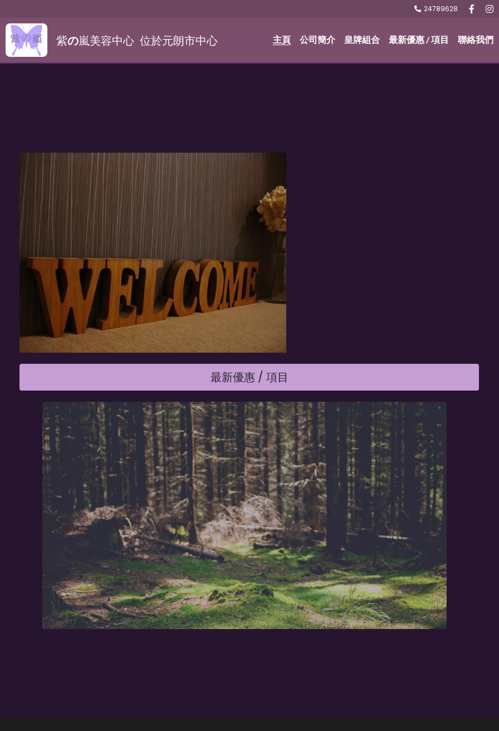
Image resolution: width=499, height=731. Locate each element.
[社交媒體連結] (471, 8)
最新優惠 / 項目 (249, 434)
